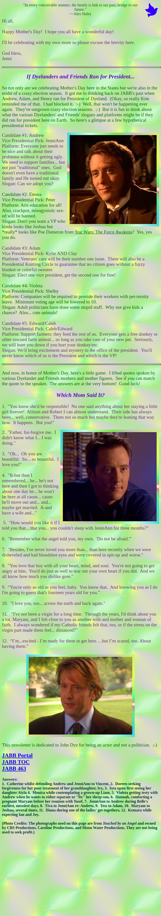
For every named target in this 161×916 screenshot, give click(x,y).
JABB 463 (14, 768)
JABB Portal (17, 755)
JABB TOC (16, 762)
